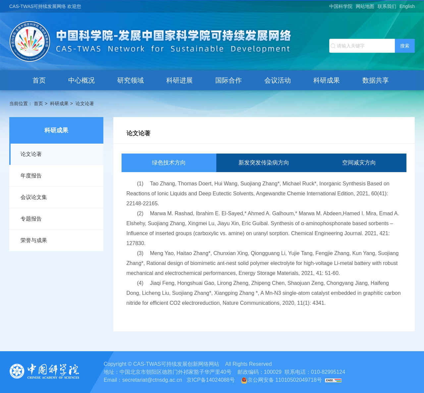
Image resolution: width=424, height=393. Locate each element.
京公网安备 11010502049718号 (281, 380)
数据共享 (375, 80)
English (407, 6)
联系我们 (387, 6)
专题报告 (31, 219)
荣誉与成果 (34, 240)
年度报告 (31, 175)
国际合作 (228, 80)
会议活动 (277, 80)
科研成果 (326, 80)
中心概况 (81, 80)
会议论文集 (34, 197)
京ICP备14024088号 (210, 380)
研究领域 (130, 80)
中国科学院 (340, 6)
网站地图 (365, 6)
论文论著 (85, 103)
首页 (39, 80)
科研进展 (179, 80)
